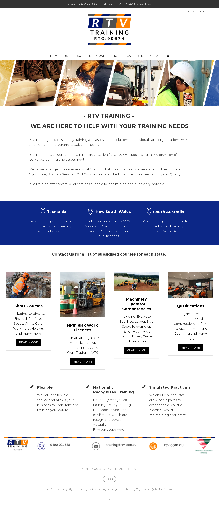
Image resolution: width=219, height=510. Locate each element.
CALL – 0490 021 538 (83, 3)
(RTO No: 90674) (162, 489)
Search (168, 56)
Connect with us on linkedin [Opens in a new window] (113, 479)
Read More (28, 342)
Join (68, 56)
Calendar (135, 56)
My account (197, 11)
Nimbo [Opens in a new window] (119, 499)
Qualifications (109, 56)
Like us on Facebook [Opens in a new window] (106, 479)
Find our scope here (109, 429)
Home (54, 56)
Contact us (63, 254)
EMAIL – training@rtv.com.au (127, 3)
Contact (155, 56)
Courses (84, 56)
